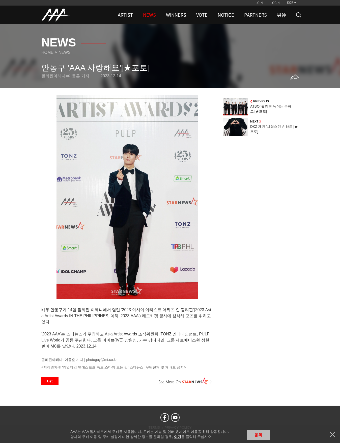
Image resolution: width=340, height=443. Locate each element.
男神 (281, 15)
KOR (290, 2)
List (50, 381)
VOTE (202, 15)
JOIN (259, 2)
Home (47, 52)
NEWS (149, 15)
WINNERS (176, 15)
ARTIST (125, 15)
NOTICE (226, 15)
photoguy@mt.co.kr (101, 360)
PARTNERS (255, 15)
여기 (177, 437)
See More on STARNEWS (185, 381)
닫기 (332, 434)
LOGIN (275, 2)
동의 (258, 435)
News (65, 52)
